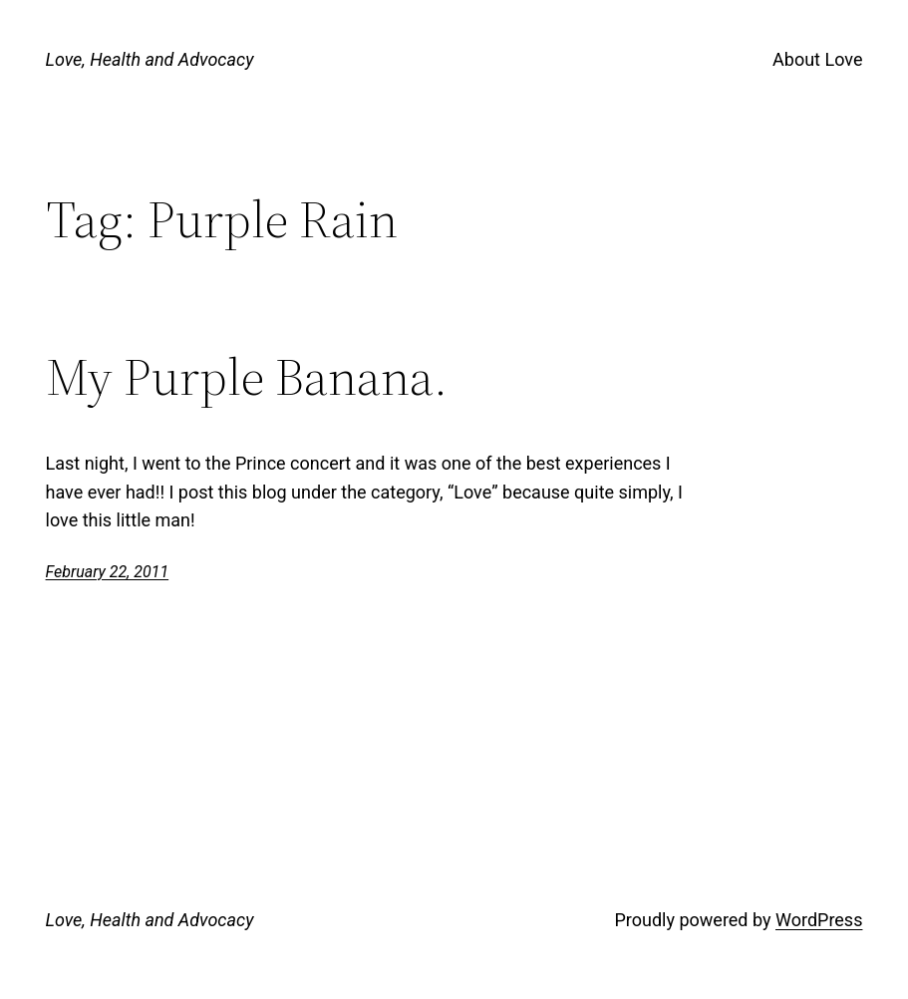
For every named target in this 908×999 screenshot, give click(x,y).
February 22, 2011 (107, 571)
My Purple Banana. (247, 377)
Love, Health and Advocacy (150, 59)
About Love (817, 59)
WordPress (818, 919)
